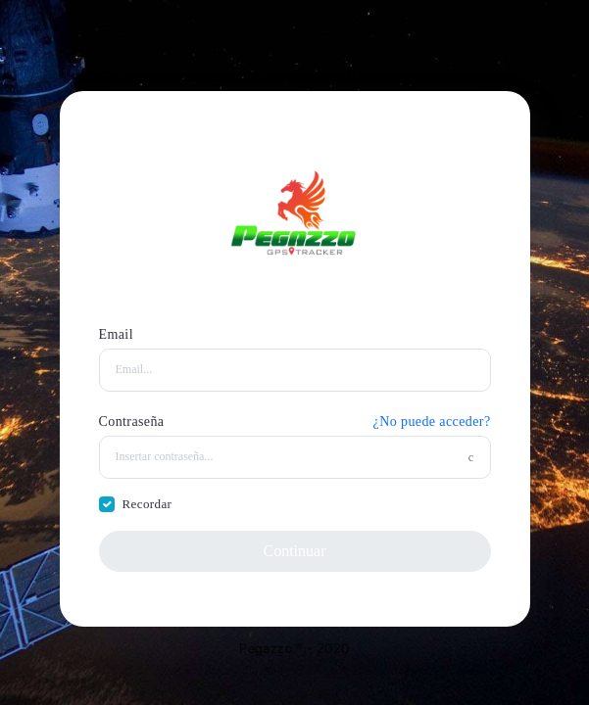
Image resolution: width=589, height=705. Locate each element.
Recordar (147, 503)
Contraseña (132, 421)
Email (116, 334)
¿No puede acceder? (432, 421)
